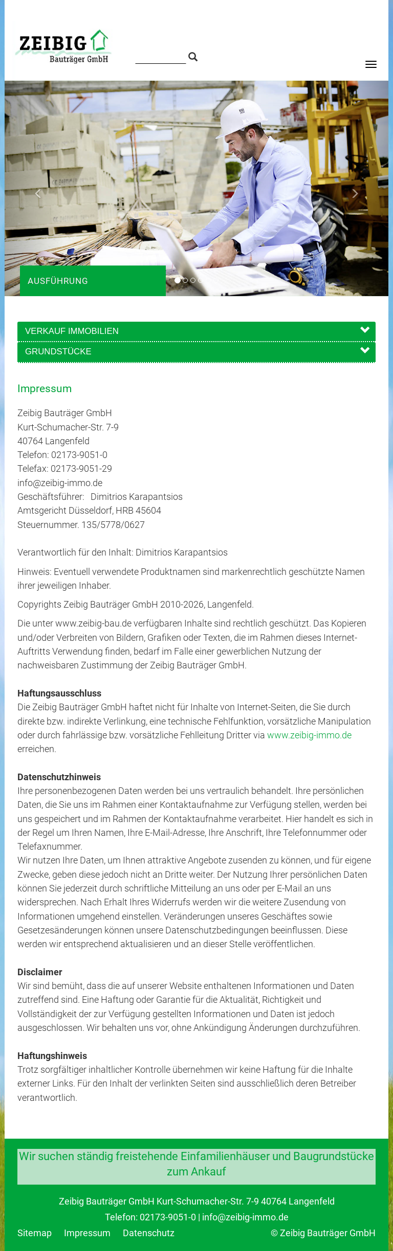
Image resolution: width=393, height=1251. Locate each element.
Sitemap (35, 1233)
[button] (33, 188)
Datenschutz (148, 1233)
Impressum (88, 1233)
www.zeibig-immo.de (309, 735)
